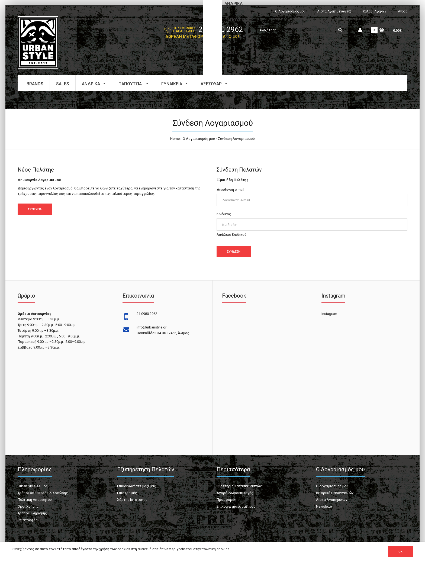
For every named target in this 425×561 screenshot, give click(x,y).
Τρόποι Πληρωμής (32, 513)
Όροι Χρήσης (28, 506)
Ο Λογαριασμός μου (290, 11)
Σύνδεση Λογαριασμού (236, 139)
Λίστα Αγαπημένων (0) (334, 11)
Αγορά (402, 11)
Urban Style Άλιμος (33, 486)
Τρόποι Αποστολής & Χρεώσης (43, 493)
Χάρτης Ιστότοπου (132, 500)
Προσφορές (226, 500)
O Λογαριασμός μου (199, 139)
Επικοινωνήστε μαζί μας (136, 486)
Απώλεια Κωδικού (231, 235)
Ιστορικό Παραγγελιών (334, 493)
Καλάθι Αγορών (374, 11)
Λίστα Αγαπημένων (331, 500)
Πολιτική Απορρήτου (35, 500)
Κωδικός (224, 214)
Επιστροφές (27, 520)
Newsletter (324, 506)
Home (175, 139)
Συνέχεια (35, 209)
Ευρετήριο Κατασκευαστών (239, 486)
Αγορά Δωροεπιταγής (235, 493)
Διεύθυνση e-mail (230, 190)
